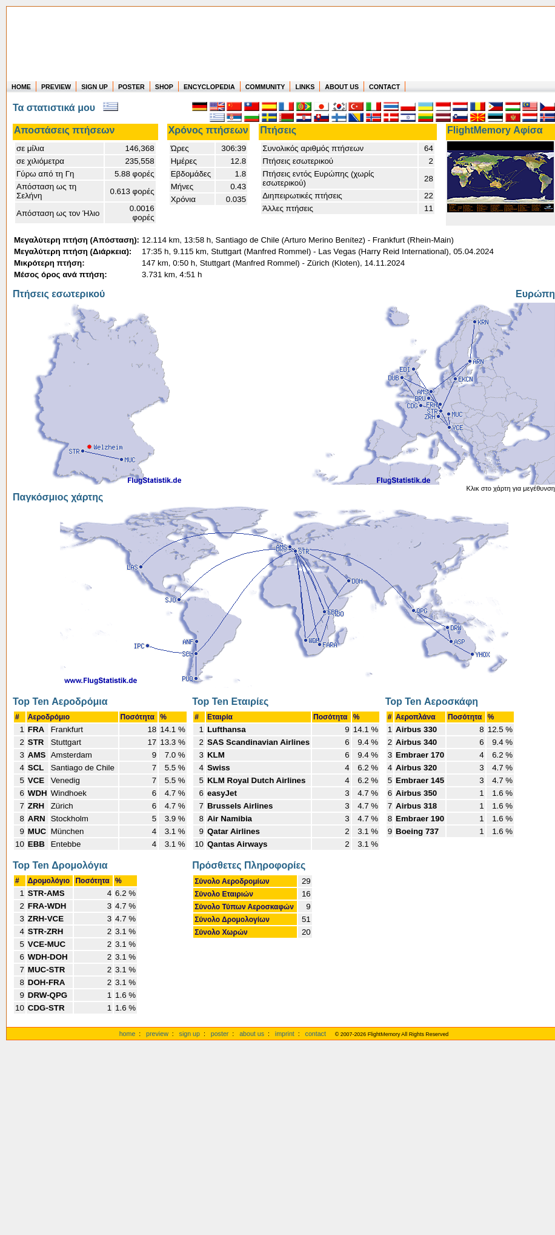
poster (220, 1033)
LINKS (304, 86)
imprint (284, 1033)
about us (251, 1033)
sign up (189, 1033)
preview (157, 1033)
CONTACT (384, 86)
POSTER (131, 86)
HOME (21, 86)
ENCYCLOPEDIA (209, 86)
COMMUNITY (265, 86)
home (127, 1033)
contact (315, 1033)
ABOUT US (342, 86)
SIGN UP (94, 86)
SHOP (164, 86)
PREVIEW (56, 86)
